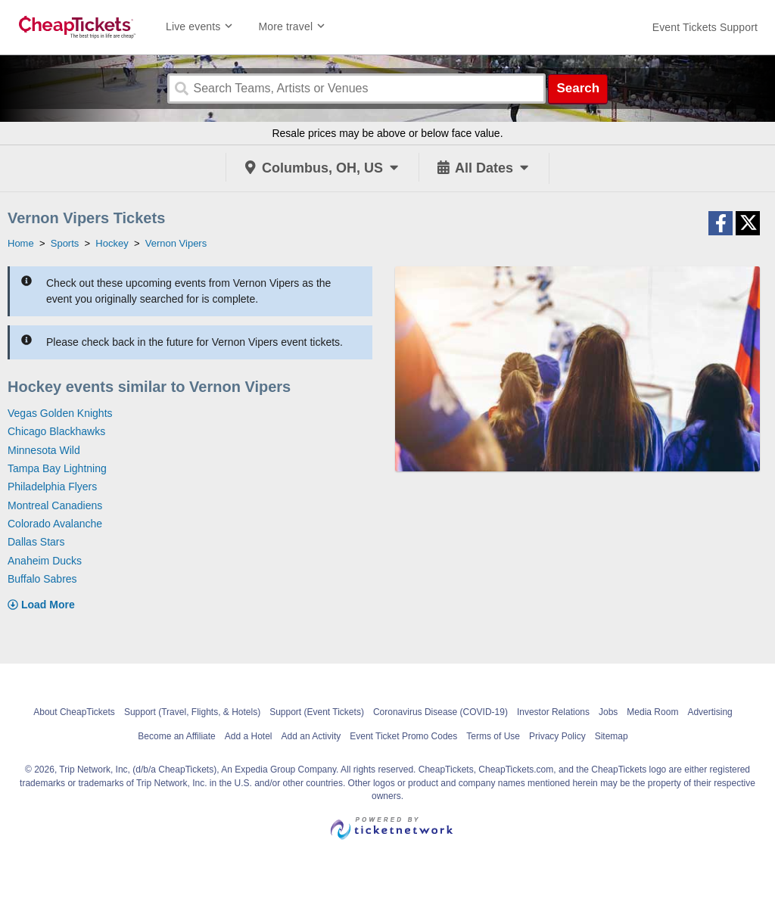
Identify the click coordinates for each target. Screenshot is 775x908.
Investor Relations (553, 712)
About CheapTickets (74, 712)
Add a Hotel (248, 736)
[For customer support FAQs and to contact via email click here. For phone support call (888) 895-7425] (705, 27)
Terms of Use (493, 736)
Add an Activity (311, 736)
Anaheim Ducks (45, 561)
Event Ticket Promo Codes (403, 736)
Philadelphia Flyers (52, 486)
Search (577, 88)
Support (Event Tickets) (316, 712)
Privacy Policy (557, 736)
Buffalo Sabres (42, 579)
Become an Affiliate (177, 736)
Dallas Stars (36, 542)
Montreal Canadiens (55, 505)
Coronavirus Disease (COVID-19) (440, 712)
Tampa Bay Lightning (57, 468)
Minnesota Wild (44, 450)
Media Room (652, 712)
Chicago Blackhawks (56, 431)
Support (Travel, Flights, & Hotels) (192, 712)
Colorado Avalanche (55, 524)
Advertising (709, 712)
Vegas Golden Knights (60, 413)
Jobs (608, 712)
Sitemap (611, 736)
